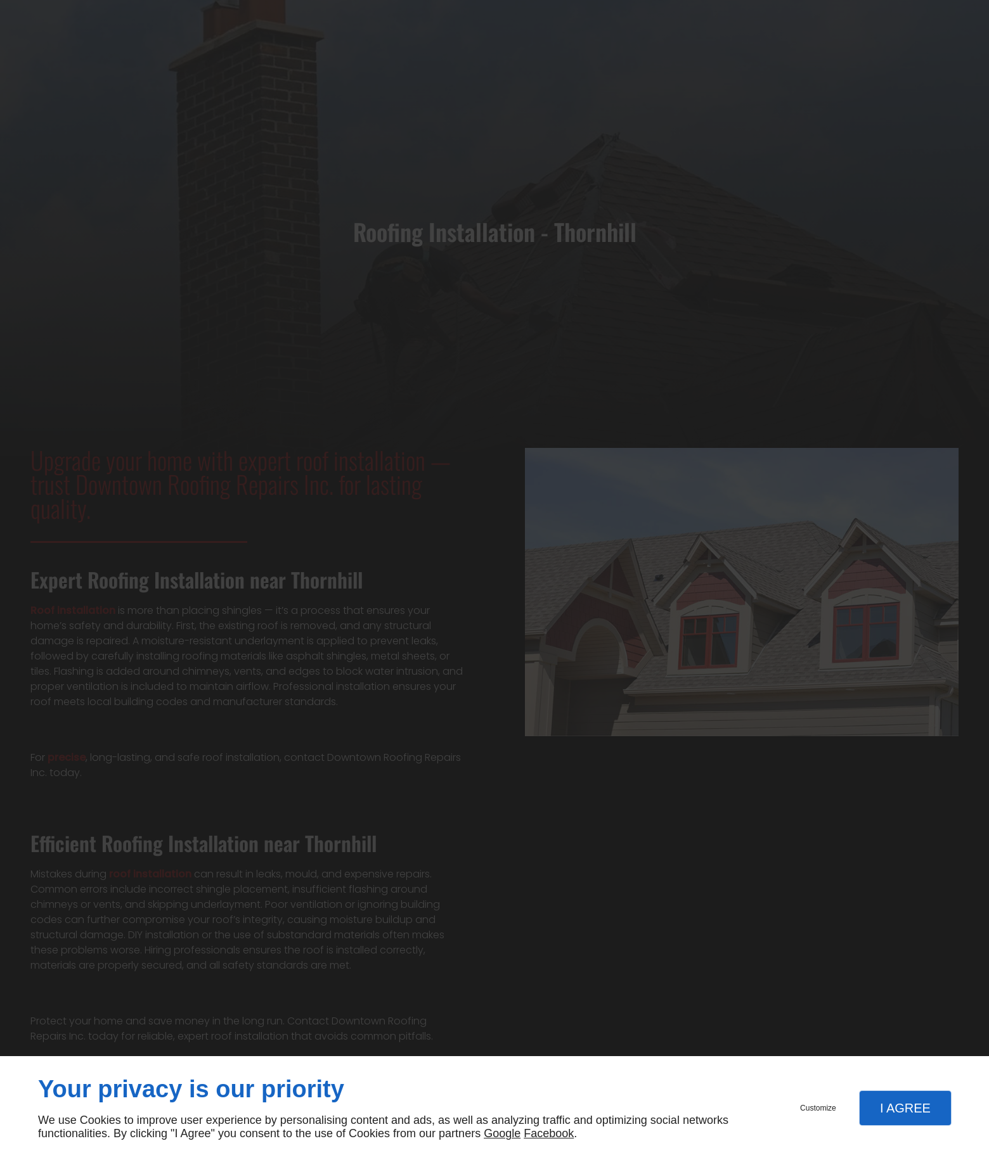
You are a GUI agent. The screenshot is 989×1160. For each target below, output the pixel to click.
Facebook (549, 1133)
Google (502, 1133)
